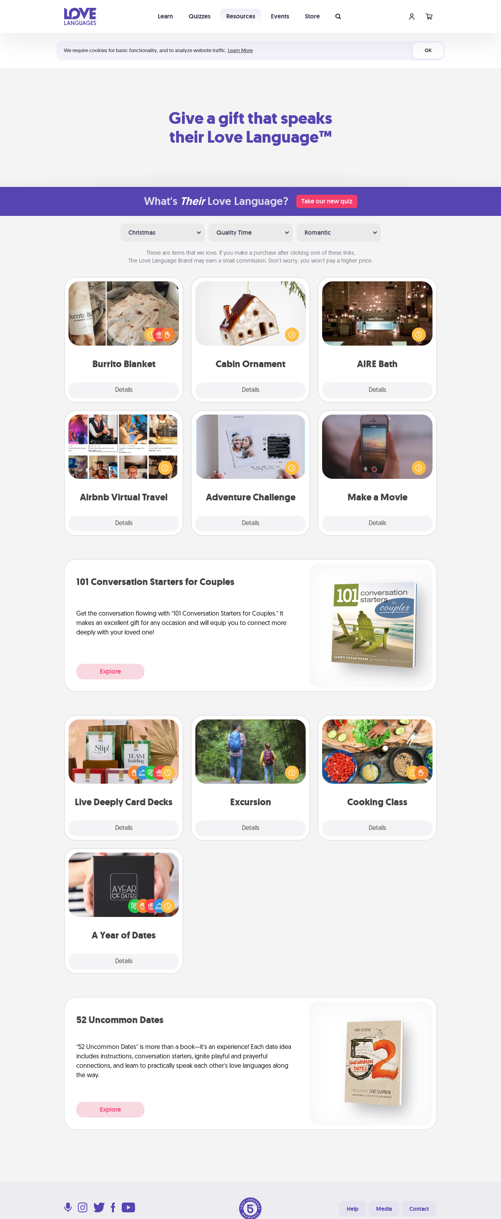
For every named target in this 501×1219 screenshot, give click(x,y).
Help (353, 1208)
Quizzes (200, 16)
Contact (419, 1208)
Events (280, 16)
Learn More (240, 50)
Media (384, 1208)
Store (312, 16)
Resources (240, 16)
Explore (110, 671)
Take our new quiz (326, 201)
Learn (165, 16)
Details (124, 390)
